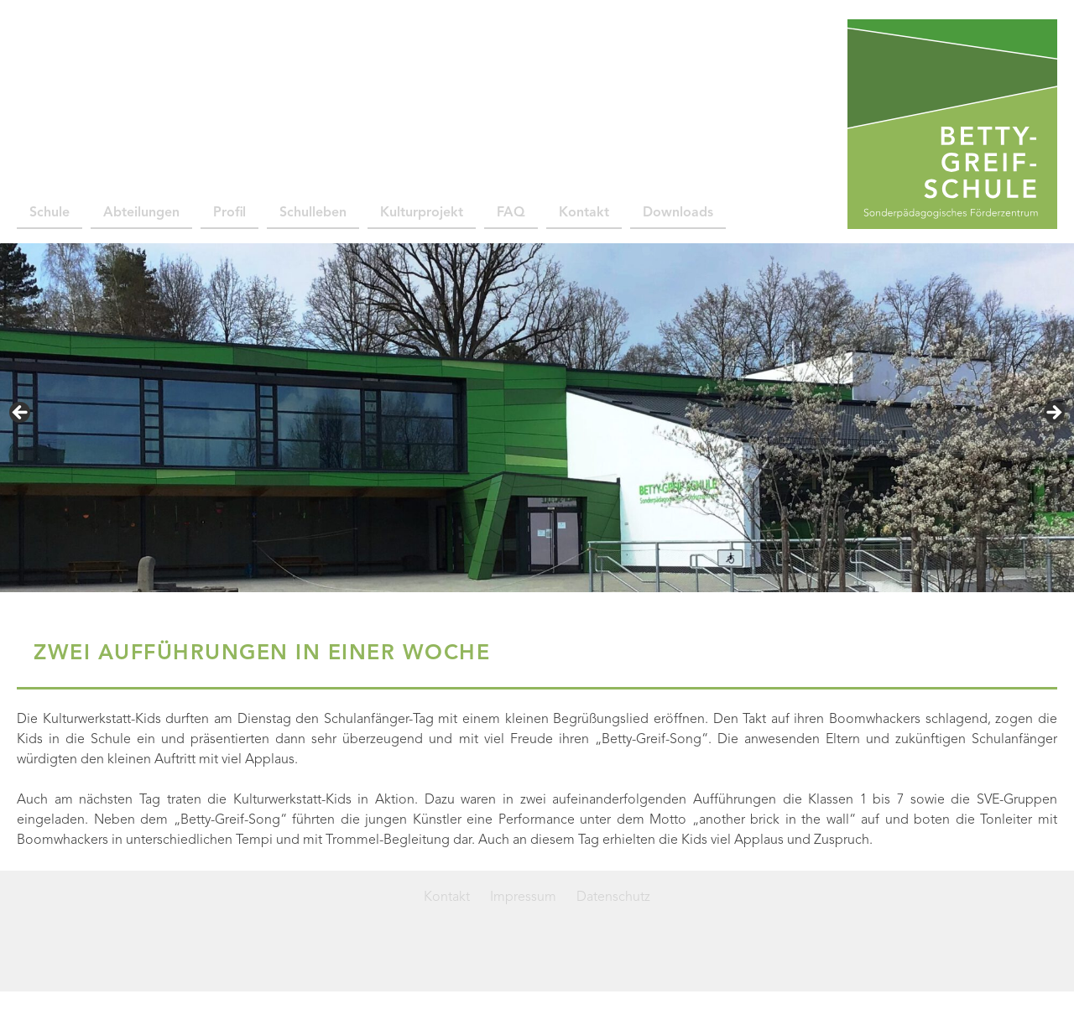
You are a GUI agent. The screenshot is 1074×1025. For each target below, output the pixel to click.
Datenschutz (613, 897)
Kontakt (584, 213)
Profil (229, 213)
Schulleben (313, 213)
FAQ (511, 213)
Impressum (523, 897)
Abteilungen (141, 213)
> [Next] (1053, 413)
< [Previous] (21, 413)
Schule (49, 213)
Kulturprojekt (421, 213)
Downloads (678, 213)
